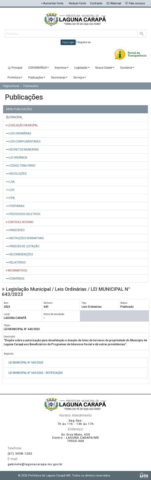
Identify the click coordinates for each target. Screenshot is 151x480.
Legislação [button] (81, 67)
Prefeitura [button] (15, 77)
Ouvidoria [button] (127, 67)
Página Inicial (11, 86)
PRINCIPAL (14, 117)
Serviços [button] (79, 77)
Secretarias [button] (59, 77)
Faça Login (68, 42)
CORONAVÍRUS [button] (38, 67)
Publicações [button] (36, 77)
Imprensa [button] (61, 67)
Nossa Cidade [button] (104, 67)
